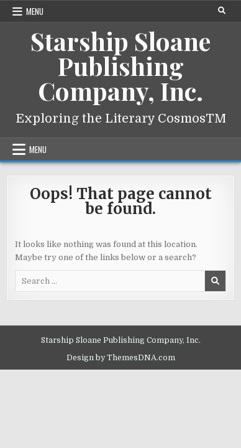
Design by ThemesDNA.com (120, 357)
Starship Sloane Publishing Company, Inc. (120, 65)
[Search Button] (222, 10)
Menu (34, 11)
